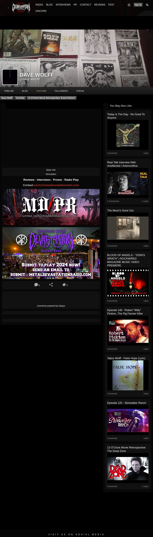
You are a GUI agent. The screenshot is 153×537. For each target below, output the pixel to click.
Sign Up (138, 5)
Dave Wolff (6, 98)
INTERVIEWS (63, 4)
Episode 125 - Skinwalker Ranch (126, 402)
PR (75, 4)
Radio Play (71, 179)
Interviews (44, 179)
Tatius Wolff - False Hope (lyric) (126, 358)
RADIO (39, 4)
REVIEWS (99, 4)
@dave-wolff (30, 79)
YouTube (20, 98)
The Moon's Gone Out (120, 210)
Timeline (9, 91)
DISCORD (41, 11)
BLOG (49, 4)
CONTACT (85, 4)
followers (61, 91)
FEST (111, 4)
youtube (41, 91)
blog (25, 91)
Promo (58, 179)
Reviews (29, 179)
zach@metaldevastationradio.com (56, 185)
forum (80, 91)
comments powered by (51, 306)
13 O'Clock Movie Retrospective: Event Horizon (51, 98)
